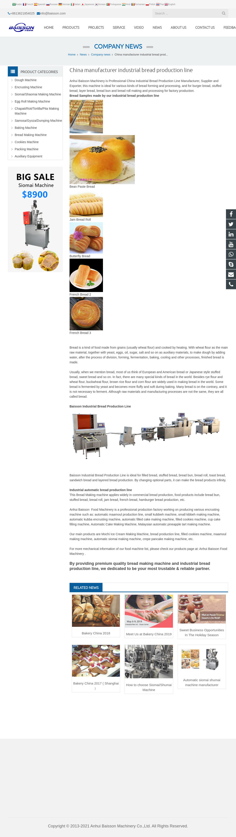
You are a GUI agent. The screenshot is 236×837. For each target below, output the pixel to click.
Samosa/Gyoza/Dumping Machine (38, 120)
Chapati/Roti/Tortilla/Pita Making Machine (37, 111)
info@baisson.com (53, 13)
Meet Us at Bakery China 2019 (149, 634)
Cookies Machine (27, 142)
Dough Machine (26, 80)
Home (72, 54)
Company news (118, 46)
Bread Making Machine (31, 135)
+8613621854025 (22, 13)
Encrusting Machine (28, 87)
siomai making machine (124, 539)
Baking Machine (26, 128)
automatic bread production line (108, 490)
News (83, 54)
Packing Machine (27, 149)
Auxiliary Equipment (28, 156)
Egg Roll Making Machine (32, 101)
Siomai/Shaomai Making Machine (38, 94)
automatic (101, 539)
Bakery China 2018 (96, 633)
